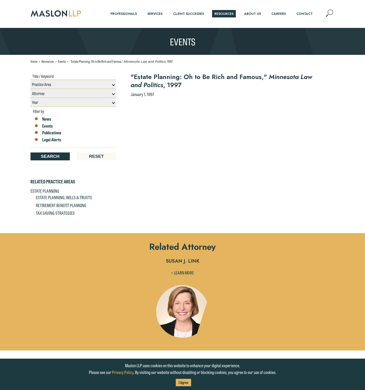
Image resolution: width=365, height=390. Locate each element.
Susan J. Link (182, 261)
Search (50, 156)
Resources (47, 61)
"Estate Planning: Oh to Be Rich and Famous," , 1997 (121, 61)
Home (33, 61)
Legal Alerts (47, 139)
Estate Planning (44, 191)
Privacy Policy (122, 372)
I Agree (183, 382)
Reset (96, 156)
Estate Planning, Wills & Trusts (64, 197)
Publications (47, 132)
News (42, 119)
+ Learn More (182, 272)
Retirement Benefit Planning (61, 205)
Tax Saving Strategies (55, 213)
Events (62, 61)
